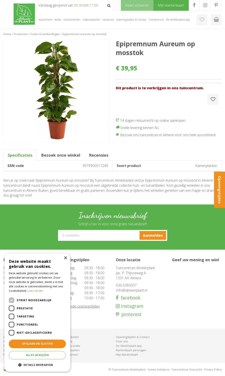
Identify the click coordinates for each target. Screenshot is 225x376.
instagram (131, 306)
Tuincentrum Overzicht (186, 369)
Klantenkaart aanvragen (131, 350)
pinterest (130, 314)
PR (216, 5)
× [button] (65, 258)
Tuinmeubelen (69, 337)
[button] (37, 364)
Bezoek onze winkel (60, 155)
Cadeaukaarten (70, 350)
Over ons (122, 341)
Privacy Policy (213, 369)
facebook (129, 297)
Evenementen (69, 354)
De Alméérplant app (129, 345)
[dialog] (37, 312)
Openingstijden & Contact (133, 337)
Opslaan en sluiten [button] (37, 344)
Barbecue (66, 341)
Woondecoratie (70, 345)
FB (194, 5)
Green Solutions (158, 369)
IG (205, 5)
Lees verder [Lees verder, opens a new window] (35, 291)
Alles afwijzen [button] (37, 355)
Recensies (98, 155)
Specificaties (20, 155)
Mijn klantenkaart (127, 354)
